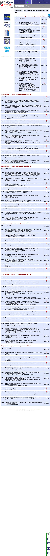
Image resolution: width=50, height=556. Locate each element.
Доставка (47, 2)
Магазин (22, 2)
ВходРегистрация (43, 6)
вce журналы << (19, 10)
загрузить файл (44, 19)
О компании (38, 408)
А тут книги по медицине (4, 56)
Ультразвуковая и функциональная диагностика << (36, 10)
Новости (16, 2)
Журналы (28, 2)
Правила (41, 2)
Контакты (34, 2)
